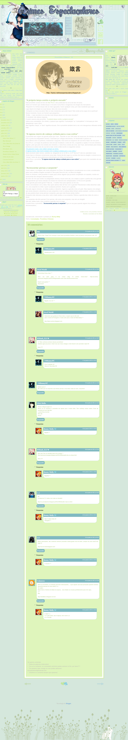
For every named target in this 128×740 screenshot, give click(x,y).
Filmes (116, 140)
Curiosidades (35, 219)
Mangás (108, 146)
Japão (124, 142)
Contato (7, 216)
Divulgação (108, 137)
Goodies (68, 28)
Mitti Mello (41, 403)
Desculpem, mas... (8, 149)
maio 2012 (4, 165)
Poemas (120, 151)
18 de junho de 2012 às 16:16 (92, 449)
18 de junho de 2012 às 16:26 (89, 428)
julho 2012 (4, 133)
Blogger (68, 703)
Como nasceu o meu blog (121, 130)
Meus (67, 26)
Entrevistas (109, 140)
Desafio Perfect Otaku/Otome (11, 154)
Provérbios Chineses (47, 219)
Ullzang (118, 158)
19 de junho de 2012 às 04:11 (92, 537)
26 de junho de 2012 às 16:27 (89, 515)
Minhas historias (110, 149)
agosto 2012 (4, 130)
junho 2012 (4, 136)
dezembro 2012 (5, 120)
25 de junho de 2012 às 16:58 (92, 580)
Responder (40, 239)
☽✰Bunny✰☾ (49, 249)
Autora (68, 20)
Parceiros (7, 214)
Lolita (123, 144)
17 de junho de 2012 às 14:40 (89, 312)
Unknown (41, 581)
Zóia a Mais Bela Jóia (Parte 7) (11, 162)
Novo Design (6, 146)
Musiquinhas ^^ (118, 149)
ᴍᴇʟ (38, 232)
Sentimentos (122, 155)
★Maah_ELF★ (43, 338)
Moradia (7, 213)
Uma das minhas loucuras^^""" (113, 160)
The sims (108, 158)
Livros (119, 144)
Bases (113, 128)
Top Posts (14, 214)
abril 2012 (4, 168)
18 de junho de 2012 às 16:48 (89, 471)
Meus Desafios (114, 146)
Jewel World (42, 270)
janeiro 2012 (4, 176)
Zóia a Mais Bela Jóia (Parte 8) (11, 143)
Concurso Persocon (8, 159)
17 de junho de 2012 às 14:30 (89, 248)
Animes (116, 124)
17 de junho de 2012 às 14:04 (92, 269)
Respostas (39, 244)
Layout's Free (109, 144)
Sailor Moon (109, 155)
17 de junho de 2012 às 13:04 (92, 231)
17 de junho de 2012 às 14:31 (89, 296)
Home (68, 18)
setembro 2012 (5, 128)
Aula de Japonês (120, 126)
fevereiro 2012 (5, 173)
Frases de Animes (123, 140)
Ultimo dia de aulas (8, 157)
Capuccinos (118, 128)
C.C (38, 493)
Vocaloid (108, 162)
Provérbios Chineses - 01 (10, 151)
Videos (123, 160)
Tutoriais (69, 31)
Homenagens (114, 142)
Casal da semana (110, 130)
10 (56, 38)
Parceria (68, 23)
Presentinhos (109, 153)
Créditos (14, 216)
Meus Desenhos (122, 146)
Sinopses (68, 34)
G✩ (38, 538)
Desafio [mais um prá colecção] (113, 135)
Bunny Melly (49, 429)
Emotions (119, 137)
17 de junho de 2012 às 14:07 (92, 338)
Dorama (114, 137)
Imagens (120, 142)
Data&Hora (14, 213)
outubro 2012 (4, 125)
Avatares (108, 128)
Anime (112, 124)
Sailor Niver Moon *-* (9, 138)
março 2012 (4, 171)
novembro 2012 (5, 123)
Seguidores (115, 155)
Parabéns (115, 151)
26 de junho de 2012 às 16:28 (89, 559)
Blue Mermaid (7, 141)
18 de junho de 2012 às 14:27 (92, 402)
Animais (108, 124)
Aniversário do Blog (111, 126)
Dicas (123, 135)
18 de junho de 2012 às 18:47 (92, 492)
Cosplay (108, 133)
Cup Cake (113, 133)
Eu (113, 140)
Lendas (115, 144)
